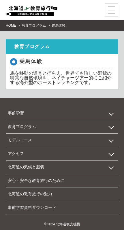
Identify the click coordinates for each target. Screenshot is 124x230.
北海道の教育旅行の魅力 (30, 193)
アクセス (16, 153)
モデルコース (20, 140)
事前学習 (16, 113)
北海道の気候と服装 (26, 167)
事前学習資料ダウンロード (32, 207)
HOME (11, 25)
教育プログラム (34, 25)
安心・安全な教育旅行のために (36, 180)
